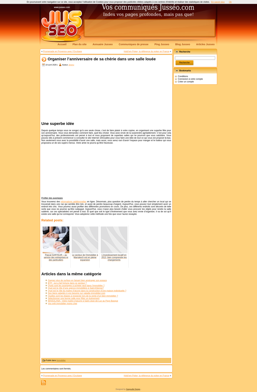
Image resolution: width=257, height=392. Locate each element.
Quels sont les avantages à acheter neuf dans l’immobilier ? (76, 285)
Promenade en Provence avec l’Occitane (62, 51)
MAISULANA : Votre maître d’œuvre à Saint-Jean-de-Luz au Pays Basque (83, 301)
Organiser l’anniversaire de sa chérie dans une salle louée (102, 59)
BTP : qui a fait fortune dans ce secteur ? (67, 283)
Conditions (183, 76)
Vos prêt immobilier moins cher (62, 303)
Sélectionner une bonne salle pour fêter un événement (73, 298)
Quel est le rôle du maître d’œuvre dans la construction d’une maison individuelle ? (87, 291)
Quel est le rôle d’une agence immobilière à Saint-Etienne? (76, 288)
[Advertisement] (149, 28)
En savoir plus (218, 2)
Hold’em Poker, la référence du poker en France (146, 51)
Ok (230, 2)
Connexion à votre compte (190, 79)
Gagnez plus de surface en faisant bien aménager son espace (77, 280)
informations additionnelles (73, 201)
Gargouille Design (133, 389)
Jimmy (71, 65)
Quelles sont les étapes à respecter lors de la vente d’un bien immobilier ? (83, 296)
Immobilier (61, 360)
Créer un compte (186, 81)
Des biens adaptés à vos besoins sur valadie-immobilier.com (76, 293)
